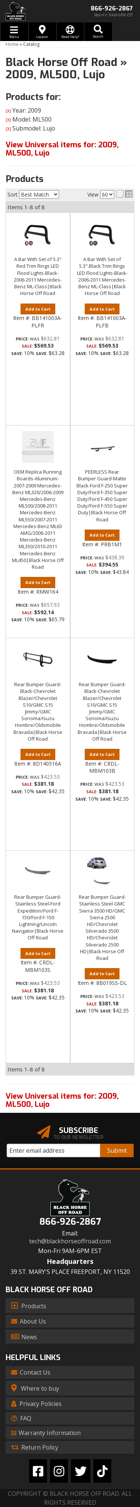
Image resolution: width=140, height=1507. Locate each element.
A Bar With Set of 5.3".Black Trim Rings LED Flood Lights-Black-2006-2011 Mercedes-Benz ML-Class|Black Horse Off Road (102, 276)
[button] (98, 31)
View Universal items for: (62, 149)
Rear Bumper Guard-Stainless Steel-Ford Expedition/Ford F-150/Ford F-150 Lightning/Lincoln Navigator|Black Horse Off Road (37, 917)
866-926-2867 (70, 1222)
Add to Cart (37, 309)
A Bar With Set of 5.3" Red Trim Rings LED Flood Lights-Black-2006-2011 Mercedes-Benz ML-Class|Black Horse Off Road (38, 276)
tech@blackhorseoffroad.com (70, 1241)
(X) (8, 111)
